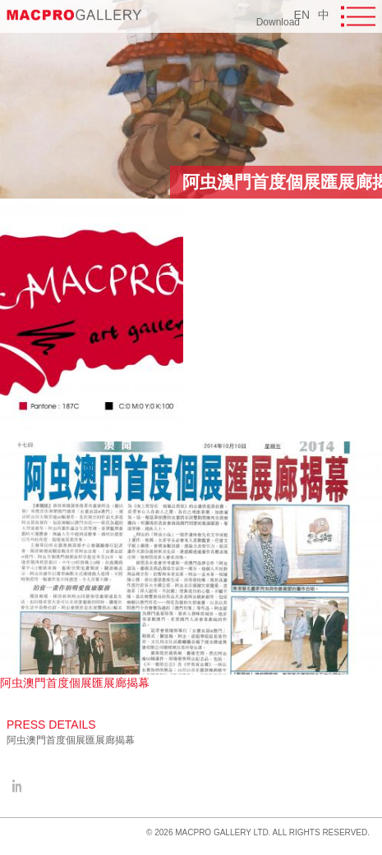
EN (302, 14)
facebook (16, 786)
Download (278, 22)
